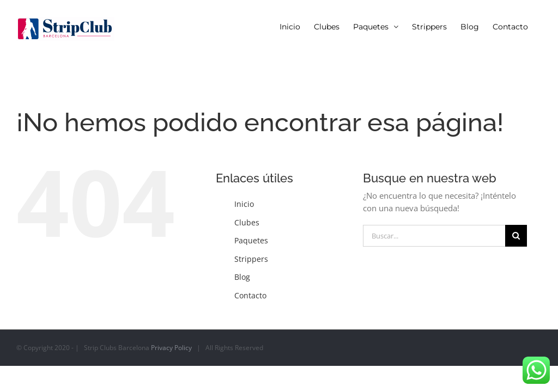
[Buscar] (516, 236)
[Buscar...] (434, 236)
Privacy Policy (171, 347)
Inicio (244, 204)
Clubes (246, 222)
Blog (242, 277)
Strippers (251, 259)
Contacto (250, 295)
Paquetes (251, 240)
